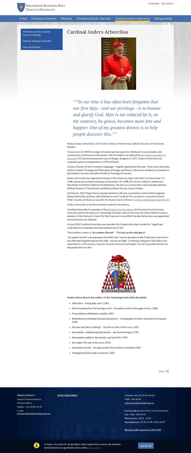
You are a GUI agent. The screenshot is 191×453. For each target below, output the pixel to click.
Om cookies (94, 447)
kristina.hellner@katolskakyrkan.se (33, 413)
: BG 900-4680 (143, 430)
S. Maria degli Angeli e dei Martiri (151, 199)
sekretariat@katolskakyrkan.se (139, 403)
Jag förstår (146, 445)
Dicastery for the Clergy (120, 209)
